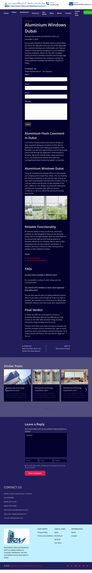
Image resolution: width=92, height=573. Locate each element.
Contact (68, 13)
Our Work (44, 13)
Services (35, 13)
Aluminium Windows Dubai (36, 260)
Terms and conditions (45, 536)
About (59, 13)
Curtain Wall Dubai (33, 258)
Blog (52, 13)
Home (6, 13)
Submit (28, 124)
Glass (14, 13)
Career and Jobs (77, 13)
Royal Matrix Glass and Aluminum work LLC (25, 566)
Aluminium (24, 13)
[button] (86, 390)
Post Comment (35, 473)
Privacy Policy (42, 532)
